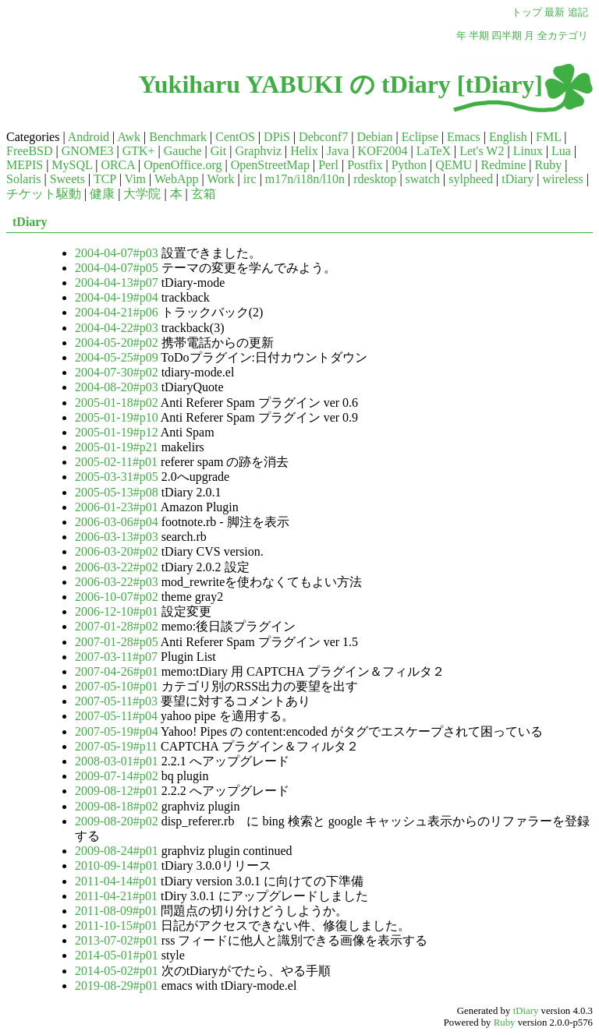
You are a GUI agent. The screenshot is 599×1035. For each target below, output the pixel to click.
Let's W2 (481, 150)
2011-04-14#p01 (116, 881)
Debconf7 (323, 136)
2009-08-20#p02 (116, 821)
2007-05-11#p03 (116, 701)
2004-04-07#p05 (116, 267)
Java (338, 150)
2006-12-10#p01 (116, 611)
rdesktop (374, 178)
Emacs (463, 136)
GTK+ (138, 150)
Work (220, 178)
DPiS (277, 136)
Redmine (503, 164)
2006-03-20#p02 (116, 551)
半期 (479, 35)
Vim (135, 178)
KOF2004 (383, 150)
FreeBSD (29, 150)
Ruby (548, 164)
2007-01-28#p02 (116, 626)
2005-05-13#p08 (116, 492)
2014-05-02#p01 (116, 970)
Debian (374, 136)
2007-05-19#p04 (116, 731)
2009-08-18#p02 (116, 806)
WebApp (176, 178)
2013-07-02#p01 (116, 940)
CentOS (235, 136)
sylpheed (470, 178)
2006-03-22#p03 (116, 581)
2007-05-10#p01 (116, 686)
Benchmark (178, 136)
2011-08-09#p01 (116, 910)
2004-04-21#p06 (116, 312)
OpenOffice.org (183, 164)
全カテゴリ (562, 35)
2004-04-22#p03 (116, 327)
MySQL (71, 164)
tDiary (517, 178)
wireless (562, 178)
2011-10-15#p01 (116, 925)
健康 (102, 193)
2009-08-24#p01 (116, 850)
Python (409, 164)
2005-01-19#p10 (116, 417)
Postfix (364, 164)
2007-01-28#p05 (116, 641)
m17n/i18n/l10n (305, 178)
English (508, 136)
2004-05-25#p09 (116, 357)
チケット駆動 (43, 193)
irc (250, 178)
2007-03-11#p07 (116, 656)
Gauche (183, 150)
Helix (304, 150)
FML (548, 136)
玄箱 (203, 193)
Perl (328, 164)
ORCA (118, 164)
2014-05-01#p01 (116, 955)
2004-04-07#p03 (116, 253)
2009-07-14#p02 (116, 775)
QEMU (453, 164)
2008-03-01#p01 (116, 761)
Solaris (23, 178)
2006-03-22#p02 (116, 567)
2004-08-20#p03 (116, 387)
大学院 (142, 193)
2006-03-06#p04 (116, 521)
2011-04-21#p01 (116, 896)
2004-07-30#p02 (116, 372)
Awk (128, 136)
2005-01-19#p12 (116, 432)
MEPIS (24, 164)
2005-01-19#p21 (116, 447)
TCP (105, 178)
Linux (528, 150)
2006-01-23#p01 (116, 507)
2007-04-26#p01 (116, 671)
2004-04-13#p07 (116, 282)
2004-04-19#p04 (116, 297)
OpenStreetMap (270, 164)
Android (88, 136)
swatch (423, 178)
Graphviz (258, 150)
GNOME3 (88, 150)
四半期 (506, 35)
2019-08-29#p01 (116, 985)
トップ (527, 12)
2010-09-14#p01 (116, 865)
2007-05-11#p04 (116, 715)
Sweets (67, 178)
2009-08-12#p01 (116, 790)
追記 (578, 12)
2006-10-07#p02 (116, 596)
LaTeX (433, 150)
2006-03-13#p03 (116, 536)
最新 (554, 12)
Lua (561, 150)
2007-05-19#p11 (116, 746)
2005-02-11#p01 (116, 461)
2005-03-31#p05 (116, 476)
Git (218, 150)
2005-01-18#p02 (116, 402)
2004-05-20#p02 (116, 342)
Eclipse (420, 136)
